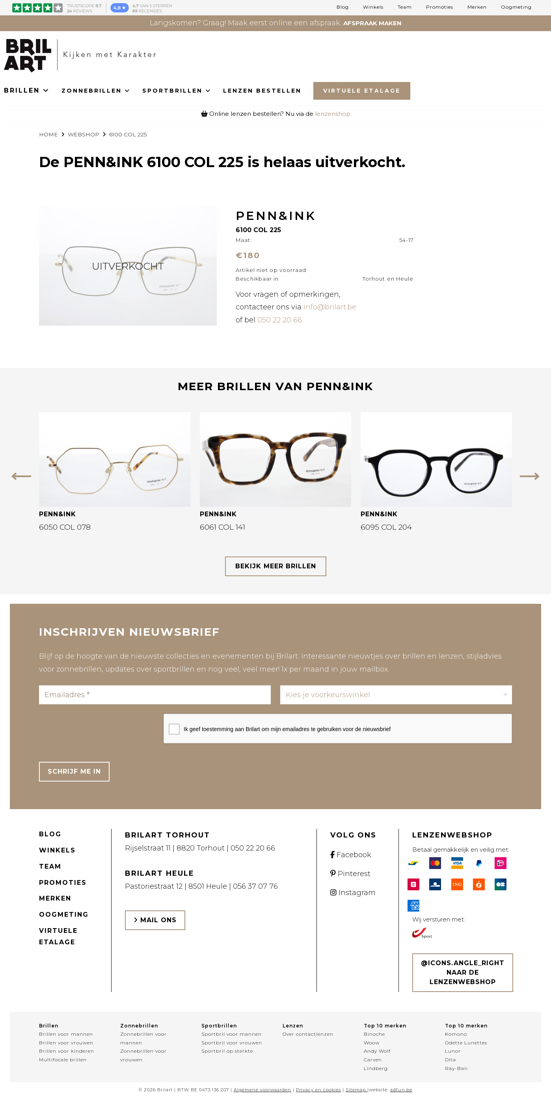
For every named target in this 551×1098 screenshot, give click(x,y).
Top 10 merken (385, 1026)
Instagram (353, 892)
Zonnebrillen (139, 1026)
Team (405, 7)
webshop (83, 134)
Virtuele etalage (58, 936)
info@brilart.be (329, 307)
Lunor (453, 1051)
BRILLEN (27, 90)
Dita (450, 1060)
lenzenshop (332, 113)
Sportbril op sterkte (227, 1051)
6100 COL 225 (128, 134)
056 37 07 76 (255, 886)
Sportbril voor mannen (231, 1034)
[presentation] (99, 729)
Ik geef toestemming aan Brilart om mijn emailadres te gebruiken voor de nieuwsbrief (287, 729)
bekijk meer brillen (275, 566)
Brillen (48, 1026)
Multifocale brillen (63, 1060)
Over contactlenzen (308, 1034)
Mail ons (155, 920)
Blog (343, 7)
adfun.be (401, 1089)
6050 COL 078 (65, 527)
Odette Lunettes (466, 1043)
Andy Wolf (377, 1051)
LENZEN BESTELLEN (262, 90)
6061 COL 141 (222, 527)
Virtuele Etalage (361, 90)
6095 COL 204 (386, 527)
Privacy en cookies (318, 1089)
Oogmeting (516, 7)
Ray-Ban (456, 1068)
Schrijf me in (74, 771)
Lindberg (376, 1068)
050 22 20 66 (279, 320)
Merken (477, 7)
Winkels (373, 7)
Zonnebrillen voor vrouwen (143, 1055)
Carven (373, 1060)
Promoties (439, 7)
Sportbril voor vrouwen (231, 1043)
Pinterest (350, 873)
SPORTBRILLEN (176, 90)
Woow (372, 1043)
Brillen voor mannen (66, 1034)
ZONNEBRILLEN (95, 90)
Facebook (350, 854)
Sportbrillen (219, 1026)
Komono (456, 1034)
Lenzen (293, 1026)
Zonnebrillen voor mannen (143, 1038)
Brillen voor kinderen (66, 1051)
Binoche (374, 1034)
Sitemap (356, 1089)
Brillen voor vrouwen (66, 1043)
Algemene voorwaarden (262, 1089)
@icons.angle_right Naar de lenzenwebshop (462, 972)
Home (48, 134)
